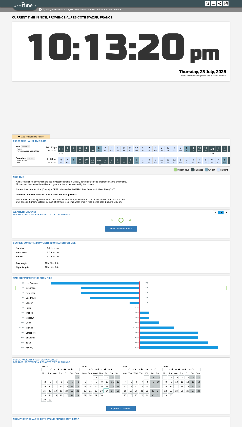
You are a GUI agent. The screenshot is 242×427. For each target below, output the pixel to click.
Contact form (181, 424)
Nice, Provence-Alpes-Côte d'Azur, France (203, 75)
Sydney (29, 350)
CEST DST (25, 147)
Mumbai (29, 330)
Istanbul (29, 315)
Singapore (30, 335)
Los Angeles (31, 285)
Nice (18, 146)
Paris (28, 310)
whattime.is (36, 424)
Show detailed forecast (121, 228)
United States (21, 160)
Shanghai (30, 340)
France (19, 149)
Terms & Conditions (199, 424)
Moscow (30, 320)
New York (30, 295)
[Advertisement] (121, 106)
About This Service (220, 424)
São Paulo (31, 300)
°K (226, 212)
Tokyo (28, 345)
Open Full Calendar (121, 411)
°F (221, 212)
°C (215, 212)
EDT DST (31, 158)
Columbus (21, 158)
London (29, 305)
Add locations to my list (31, 136)
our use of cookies (85, 9)
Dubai (28, 325)
